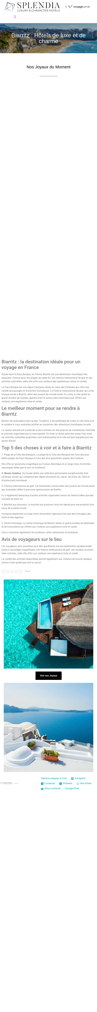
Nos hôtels (84, 783)
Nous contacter (51, 788)
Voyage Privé (72, 788)
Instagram (78, 778)
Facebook (48, 783)
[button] (15, 16)
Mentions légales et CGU (54, 778)
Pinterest (65, 783)
